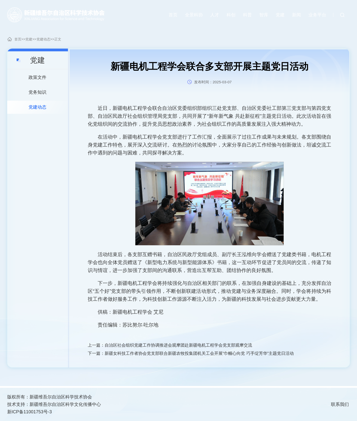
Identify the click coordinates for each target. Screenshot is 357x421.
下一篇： (197, 354)
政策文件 (37, 77)
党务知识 (37, 92)
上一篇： (175, 345)
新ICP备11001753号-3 (29, 411)
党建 (28, 39)
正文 (57, 39)
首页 (17, 39)
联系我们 (340, 404)
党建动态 (43, 39)
